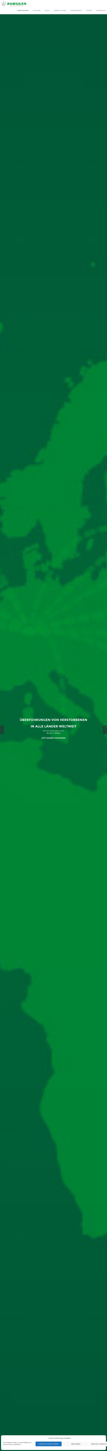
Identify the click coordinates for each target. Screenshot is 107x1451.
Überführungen (23, 10)
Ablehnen (75, 1444)
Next (105, 730)
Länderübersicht (76, 10)
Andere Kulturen (60, 10)
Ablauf (47, 10)
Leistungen (37, 10)
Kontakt (89, 10)
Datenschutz (100, 10)
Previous (2, 730)
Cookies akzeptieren (48, 1444)
